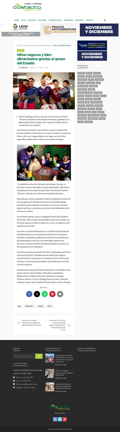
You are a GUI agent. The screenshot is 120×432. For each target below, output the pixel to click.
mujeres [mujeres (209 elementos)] (99, 106)
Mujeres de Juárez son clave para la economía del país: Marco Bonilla (63, 386)
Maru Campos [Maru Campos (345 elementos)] (96, 102)
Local (23, 20)
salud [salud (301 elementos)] (103, 115)
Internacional (55, 20)
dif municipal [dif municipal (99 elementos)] (83, 86)
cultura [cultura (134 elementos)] (81, 83)
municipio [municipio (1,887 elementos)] (82, 109)
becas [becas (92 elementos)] (89, 76)
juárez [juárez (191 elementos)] (81, 99)
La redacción (23, 67)
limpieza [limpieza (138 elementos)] (89, 99)
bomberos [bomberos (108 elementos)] (97, 76)
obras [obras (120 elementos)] (81, 112)
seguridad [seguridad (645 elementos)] (82, 118)
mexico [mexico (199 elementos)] (81, 106)
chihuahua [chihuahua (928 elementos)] (82, 80)
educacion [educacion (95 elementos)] (82, 89)
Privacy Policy (60, 413)
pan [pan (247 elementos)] (94, 112)
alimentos (32, 67)
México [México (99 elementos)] (91, 109)
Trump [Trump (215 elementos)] (102, 118)
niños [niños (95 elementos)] (99, 109)
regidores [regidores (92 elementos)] (82, 115)
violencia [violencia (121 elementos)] (88, 122)
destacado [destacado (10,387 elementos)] (90, 83)
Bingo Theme (29, 387)
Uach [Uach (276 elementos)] (80, 122)
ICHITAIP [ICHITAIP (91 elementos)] (98, 93)
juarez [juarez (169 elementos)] (103, 96)
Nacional (42, 20)
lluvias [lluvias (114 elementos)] (97, 99)
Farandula (68, 20)
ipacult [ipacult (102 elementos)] (88, 96)
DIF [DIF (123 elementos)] (98, 83)
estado (40, 67)
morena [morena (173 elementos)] (90, 106)
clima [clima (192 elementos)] (91, 80)
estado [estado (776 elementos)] (91, 89)
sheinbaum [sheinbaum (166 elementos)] (93, 118)
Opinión (89, 20)
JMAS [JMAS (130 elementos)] (96, 96)
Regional (32, 20)
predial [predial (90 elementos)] (100, 112)
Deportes (79, 20)
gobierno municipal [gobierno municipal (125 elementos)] (85, 93)
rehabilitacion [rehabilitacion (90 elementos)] (93, 115)
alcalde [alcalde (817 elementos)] (81, 73)
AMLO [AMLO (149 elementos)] (89, 73)
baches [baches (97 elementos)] (81, 76)
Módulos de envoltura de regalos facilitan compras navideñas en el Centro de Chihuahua (64, 359)
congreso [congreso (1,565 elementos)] (99, 80)
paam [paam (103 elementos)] (87, 112)
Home (16, 20)
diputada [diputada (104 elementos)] (94, 86)
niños (46, 67)
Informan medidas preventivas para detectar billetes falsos (64, 373)
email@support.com (29, 384)
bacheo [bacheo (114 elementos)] (97, 73)
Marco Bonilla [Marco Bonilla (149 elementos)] (83, 102)
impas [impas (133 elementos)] (81, 96)
